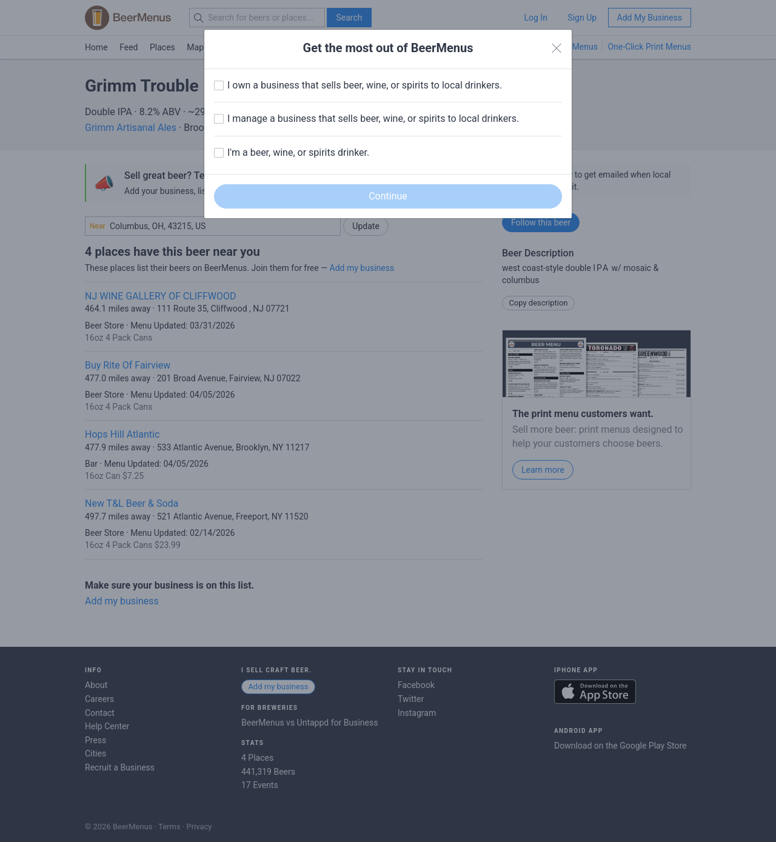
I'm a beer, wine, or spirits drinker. (298, 152)
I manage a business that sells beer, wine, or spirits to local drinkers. (373, 118)
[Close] (556, 48)
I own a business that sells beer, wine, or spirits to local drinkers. (364, 85)
